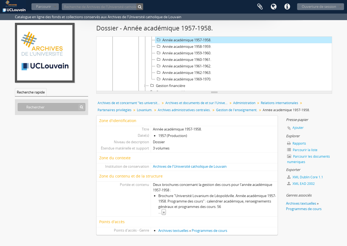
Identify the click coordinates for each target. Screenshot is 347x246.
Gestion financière (167, 85)
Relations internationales (279, 103)
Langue (273, 7)
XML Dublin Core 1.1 (305, 177)
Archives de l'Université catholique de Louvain (190, 166)
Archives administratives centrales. (184, 110)
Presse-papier (260, 7)
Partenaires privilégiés (114, 110)
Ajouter (298, 127)
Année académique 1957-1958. (183, 40)
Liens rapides (287, 7)
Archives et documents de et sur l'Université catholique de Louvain (197, 103)
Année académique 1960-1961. (183, 59)
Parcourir (43, 6)
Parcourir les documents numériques (308, 159)
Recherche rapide (31, 92)
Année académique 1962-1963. (183, 72)
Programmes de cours (209, 230)
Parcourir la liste (302, 150)
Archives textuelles (173, 230)
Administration (244, 103)
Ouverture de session (319, 6)
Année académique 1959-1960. (183, 53)
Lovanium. (144, 110)
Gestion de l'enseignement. (236, 110)
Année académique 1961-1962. (183, 66)
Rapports (296, 143)
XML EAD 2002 (301, 183)
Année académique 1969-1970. (183, 79)
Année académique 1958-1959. (183, 46)
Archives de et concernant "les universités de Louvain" (129, 103)
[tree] (214, 64)
